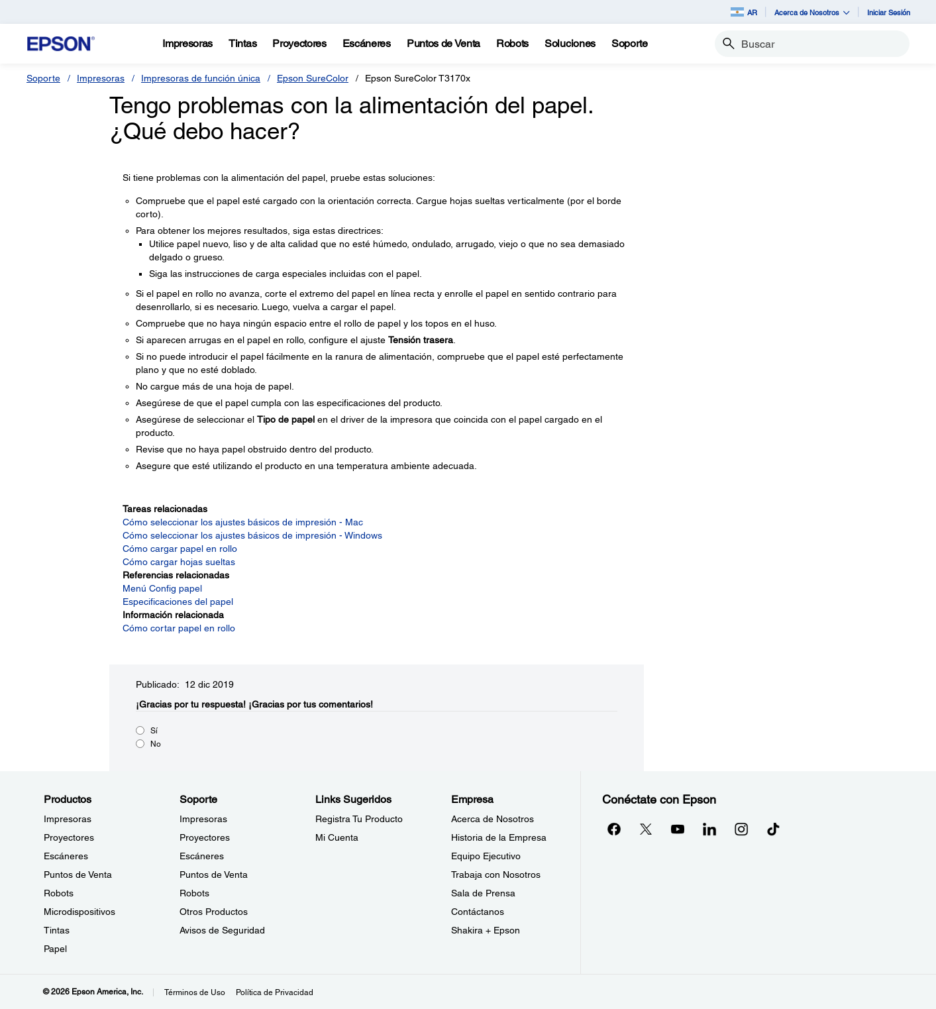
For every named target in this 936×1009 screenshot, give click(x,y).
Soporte (43, 78)
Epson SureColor (312, 78)
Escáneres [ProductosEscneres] (66, 856)
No (155, 744)
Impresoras (101, 78)
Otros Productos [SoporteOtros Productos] (214, 911)
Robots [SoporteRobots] (194, 893)
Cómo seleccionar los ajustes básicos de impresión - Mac (243, 522)
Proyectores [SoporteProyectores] (205, 837)
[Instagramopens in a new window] (741, 829)
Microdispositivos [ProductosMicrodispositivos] (79, 911)
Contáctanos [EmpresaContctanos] (477, 911)
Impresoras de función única (200, 78)
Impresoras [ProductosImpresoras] (67, 819)
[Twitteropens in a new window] (646, 829)
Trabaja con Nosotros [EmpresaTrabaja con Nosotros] (496, 874)
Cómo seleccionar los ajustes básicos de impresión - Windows (252, 535)
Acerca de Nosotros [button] (812, 12)
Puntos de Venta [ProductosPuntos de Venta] (78, 874)
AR (744, 12)
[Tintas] (242, 44)
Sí (154, 730)
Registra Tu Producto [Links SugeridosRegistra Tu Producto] (359, 819)
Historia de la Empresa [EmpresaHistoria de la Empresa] (498, 837)
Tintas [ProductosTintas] (57, 930)
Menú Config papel (162, 588)
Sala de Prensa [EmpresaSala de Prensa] (483, 893)
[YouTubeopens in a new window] (678, 829)
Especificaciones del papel (178, 601)
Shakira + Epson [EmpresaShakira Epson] (485, 930)
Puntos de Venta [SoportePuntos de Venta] (214, 874)
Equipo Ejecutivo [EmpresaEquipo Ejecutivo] (486, 856)
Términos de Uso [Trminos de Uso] (194, 992)
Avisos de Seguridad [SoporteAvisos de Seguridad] (222, 930)
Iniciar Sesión (888, 12)
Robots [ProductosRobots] (59, 893)
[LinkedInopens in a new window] (709, 829)
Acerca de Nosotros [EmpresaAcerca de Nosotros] (492, 819)
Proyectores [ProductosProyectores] (69, 837)
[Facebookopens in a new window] (614, 829)
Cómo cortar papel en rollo (179, 628)
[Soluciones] (570, 44)
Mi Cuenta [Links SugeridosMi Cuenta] (336, 837)
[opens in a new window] (773, 829)
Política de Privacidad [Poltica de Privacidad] (274, 992)
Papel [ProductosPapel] (55, 948)
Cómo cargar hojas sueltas (179, 562)
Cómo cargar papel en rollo (180, 548)
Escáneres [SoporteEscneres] (202, 856)
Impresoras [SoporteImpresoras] (203, 819)
